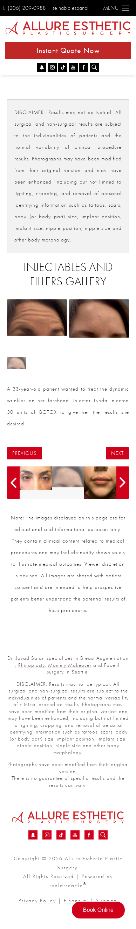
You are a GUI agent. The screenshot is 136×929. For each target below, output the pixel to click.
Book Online (98, 910)
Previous (24, 453)
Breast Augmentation (104, 658)
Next (117, 453)
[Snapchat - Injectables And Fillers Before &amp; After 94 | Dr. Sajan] (41, 67)
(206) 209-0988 (25, 8)
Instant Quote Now (68, 50)
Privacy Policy (37, 900)
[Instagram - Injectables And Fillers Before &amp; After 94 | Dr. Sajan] (52, 67)
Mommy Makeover (69, 665)
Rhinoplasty (31, 665)
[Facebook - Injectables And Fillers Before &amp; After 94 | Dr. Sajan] (83, 67)
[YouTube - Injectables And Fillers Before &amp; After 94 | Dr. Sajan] (73, 67)
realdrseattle (68, 885)
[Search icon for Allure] (94, 67)
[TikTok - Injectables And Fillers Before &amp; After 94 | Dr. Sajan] (62, 67)
